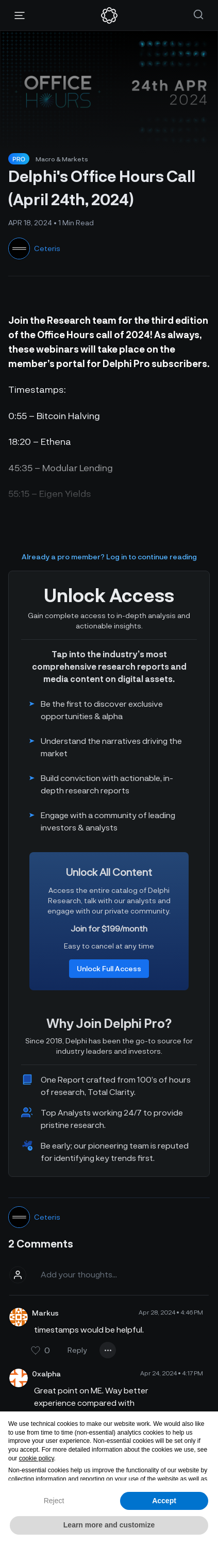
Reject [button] (54, 1501)
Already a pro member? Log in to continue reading (109, 556)
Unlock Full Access (109, 968)
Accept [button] (164, 1501)
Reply (77, 1349)
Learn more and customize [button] (109, 1525)
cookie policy (36, 1458)
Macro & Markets (62, 158)
